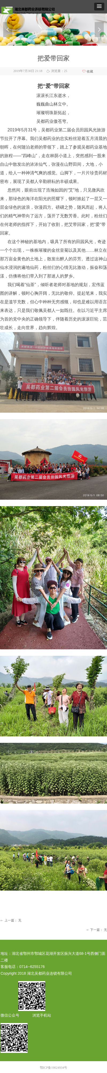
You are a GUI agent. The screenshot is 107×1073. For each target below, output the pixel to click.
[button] (99, 6)
